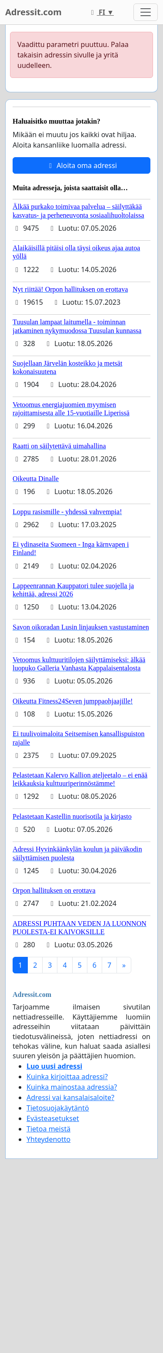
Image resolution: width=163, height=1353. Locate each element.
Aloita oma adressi (81, 165)
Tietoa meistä (48, 1129)
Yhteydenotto (48, 1139)
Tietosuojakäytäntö (58, 1108)
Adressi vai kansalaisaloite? (70, 1097)
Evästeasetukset (53, 1118)
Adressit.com (33, 12)
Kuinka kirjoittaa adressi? (67, 1076)
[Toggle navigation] (145, 12)
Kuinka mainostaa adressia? (72, 1087)
